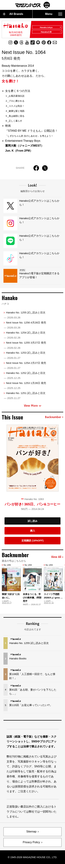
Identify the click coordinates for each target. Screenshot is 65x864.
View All (57, 557)
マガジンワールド (32, 5)
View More (32, 405)
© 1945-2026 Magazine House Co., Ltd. (32, 857)
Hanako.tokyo (50, 27)
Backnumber (54, 417)
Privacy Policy (31, 842)
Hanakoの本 (51, 32)
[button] (61, 582)
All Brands (13, 14)
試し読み (32, 521)
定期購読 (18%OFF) (32, 540)
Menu (53, 14)
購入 (32, 530)
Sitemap (31, 831)
